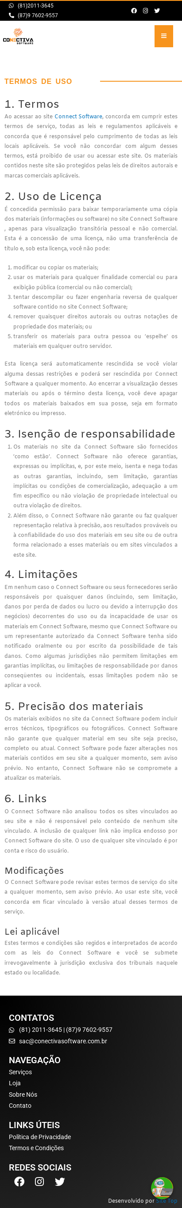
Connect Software (78, 117)
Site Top (167, 1201)
